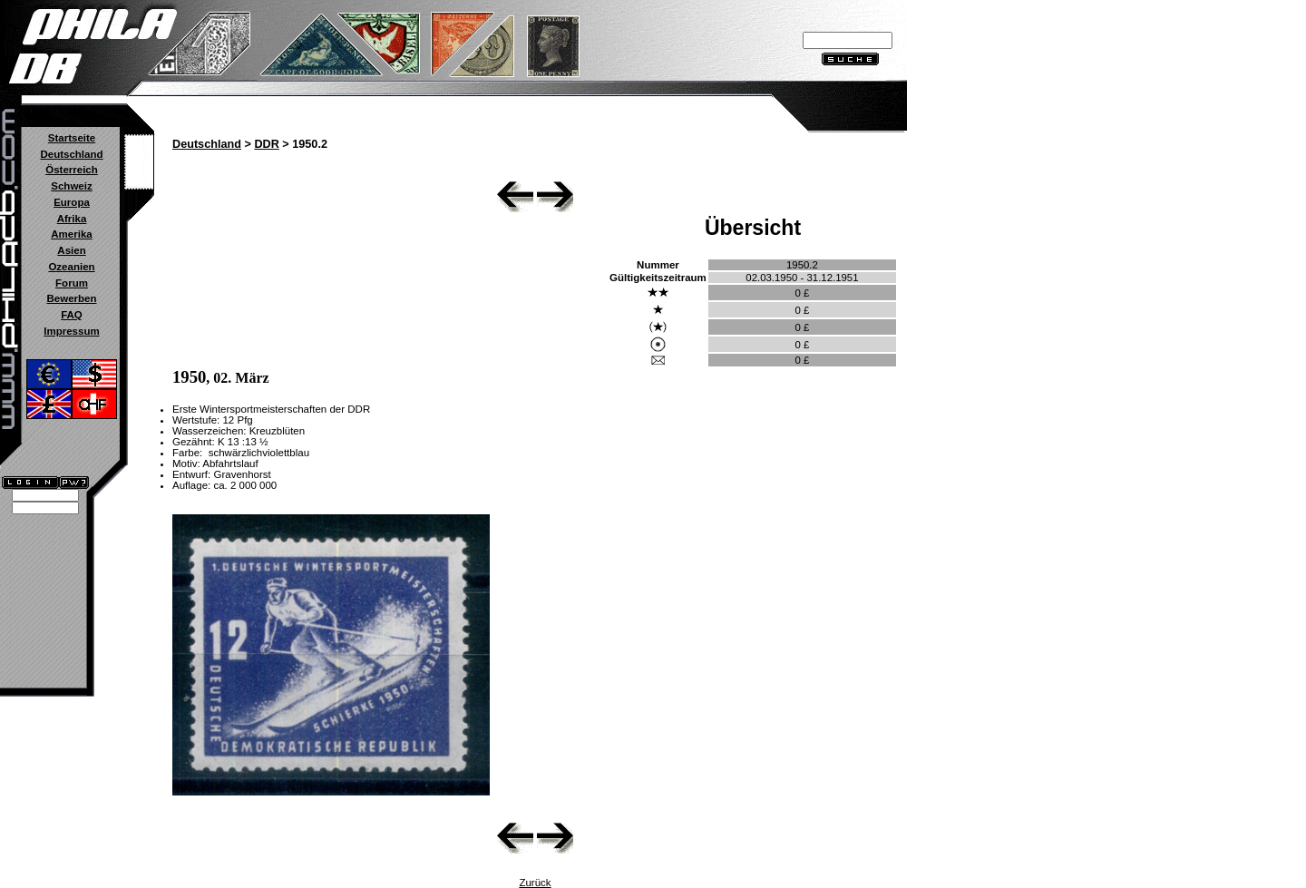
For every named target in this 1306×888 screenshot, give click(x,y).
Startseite (71, 137)
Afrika (72, 218)
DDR (266, 144)
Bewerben (71, 298)
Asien (71, 250)
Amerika (71, 234)
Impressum (71, 331)
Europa (72, 202)
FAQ (72, 314)
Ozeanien (71, 266)
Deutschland (71, 154)
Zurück (535, 882)
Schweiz (71, 186)
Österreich (71, 169)
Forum (71, 283)
